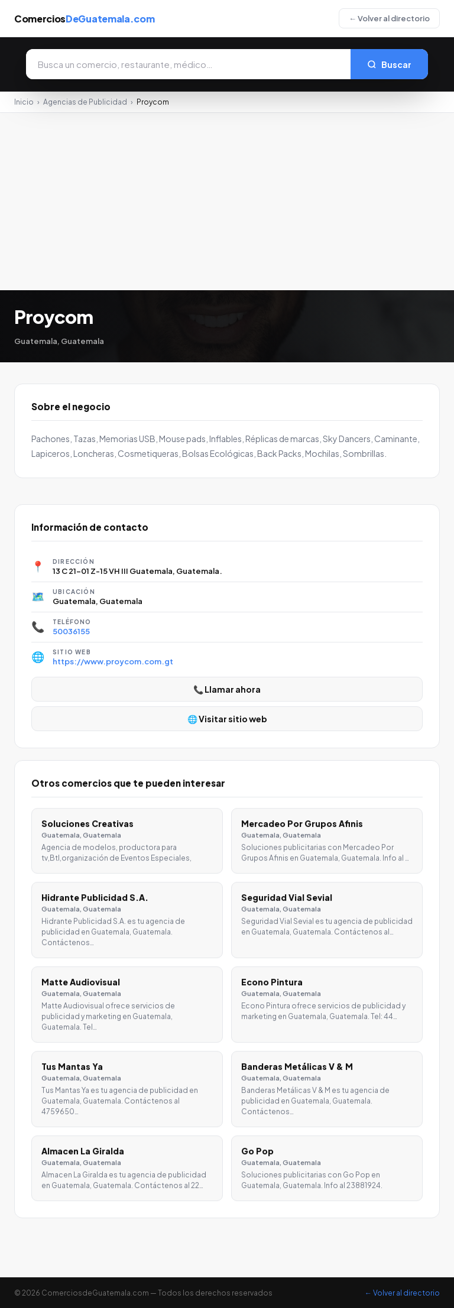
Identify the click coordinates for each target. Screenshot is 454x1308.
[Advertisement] (227, 201)
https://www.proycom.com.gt (113, 661)
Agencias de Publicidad (85, 102)
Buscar (389, 64)
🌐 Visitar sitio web (227, 718)
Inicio (24, 102)
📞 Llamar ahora (227, 689)
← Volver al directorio (389, 18)
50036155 (71, 631)
